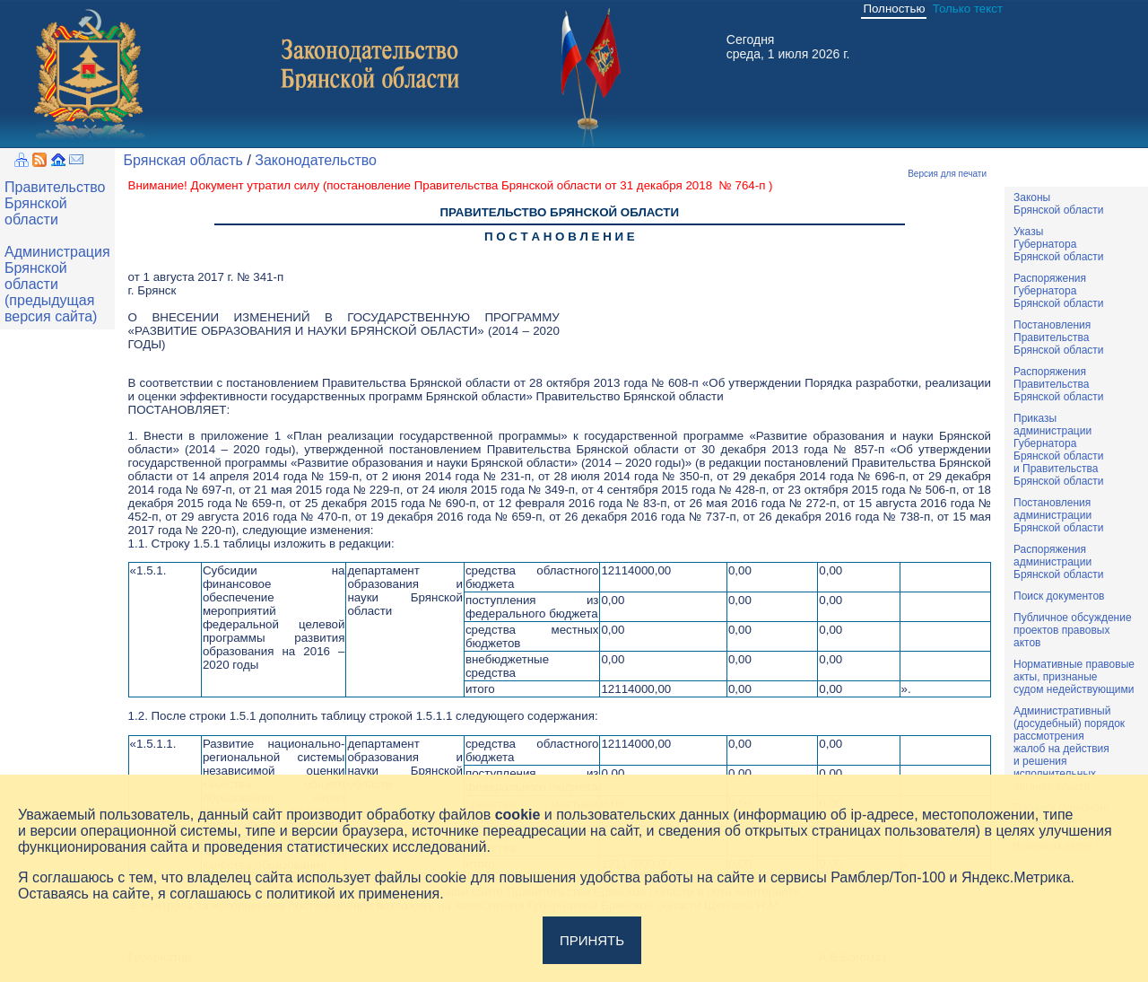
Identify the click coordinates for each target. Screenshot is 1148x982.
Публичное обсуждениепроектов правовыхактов (1072, 630)
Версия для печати (947, 174)
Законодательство (316, 160)
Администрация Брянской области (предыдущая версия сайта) (57, 284)
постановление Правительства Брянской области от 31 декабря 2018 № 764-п (547, 185)
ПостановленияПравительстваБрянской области (1058, 337)
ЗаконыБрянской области (1058, 203)
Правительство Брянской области (54, 203)
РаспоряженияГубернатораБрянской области (1058, 291)
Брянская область (183, 160)
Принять (592, 940)
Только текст (968, 8)
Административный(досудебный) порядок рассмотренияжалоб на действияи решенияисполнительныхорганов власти (1069, 749)
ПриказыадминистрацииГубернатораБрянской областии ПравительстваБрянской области (1058, 449)
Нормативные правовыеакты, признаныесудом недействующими (1074, 677)
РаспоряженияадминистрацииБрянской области (1058, 562)
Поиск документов (1058, 596)
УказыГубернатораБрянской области (1058, 244)
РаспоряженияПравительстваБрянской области (1058, 384)
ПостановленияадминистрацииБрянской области (1058, 515)
